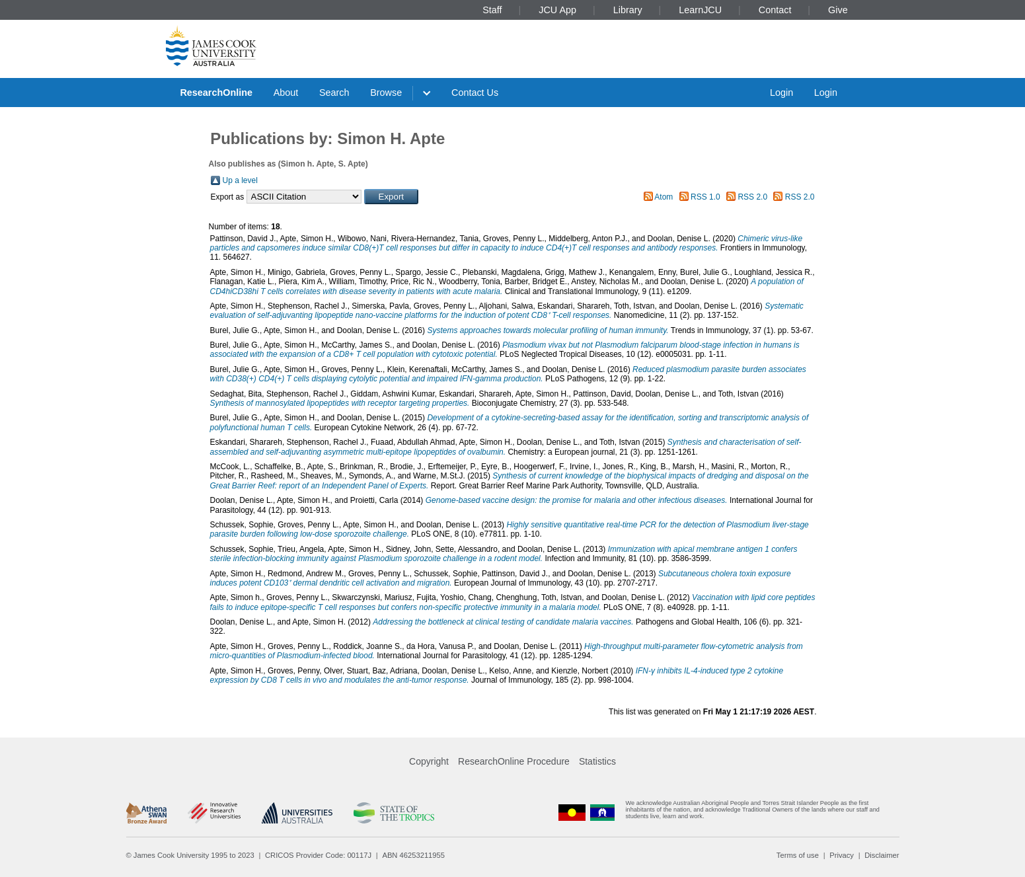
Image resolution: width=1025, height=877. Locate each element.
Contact (775, 10)
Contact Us (474, 92)
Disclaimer (881, 855)
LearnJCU (700, 10)
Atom (663, 197)
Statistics (597, 761)
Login (781, 92)
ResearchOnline (216, 92)
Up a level (240, 180)
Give (838, 10)
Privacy (841, 855)
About (286, 92)
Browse (386, 92)
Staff (492, 10)
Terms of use (798, 855)
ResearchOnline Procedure (514, 761)
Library (627, 10)
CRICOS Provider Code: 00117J (318, 855)
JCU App (557, 10)
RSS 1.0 (705, 197)
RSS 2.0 (752, 197)
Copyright (429, 761)
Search (334, 92)
